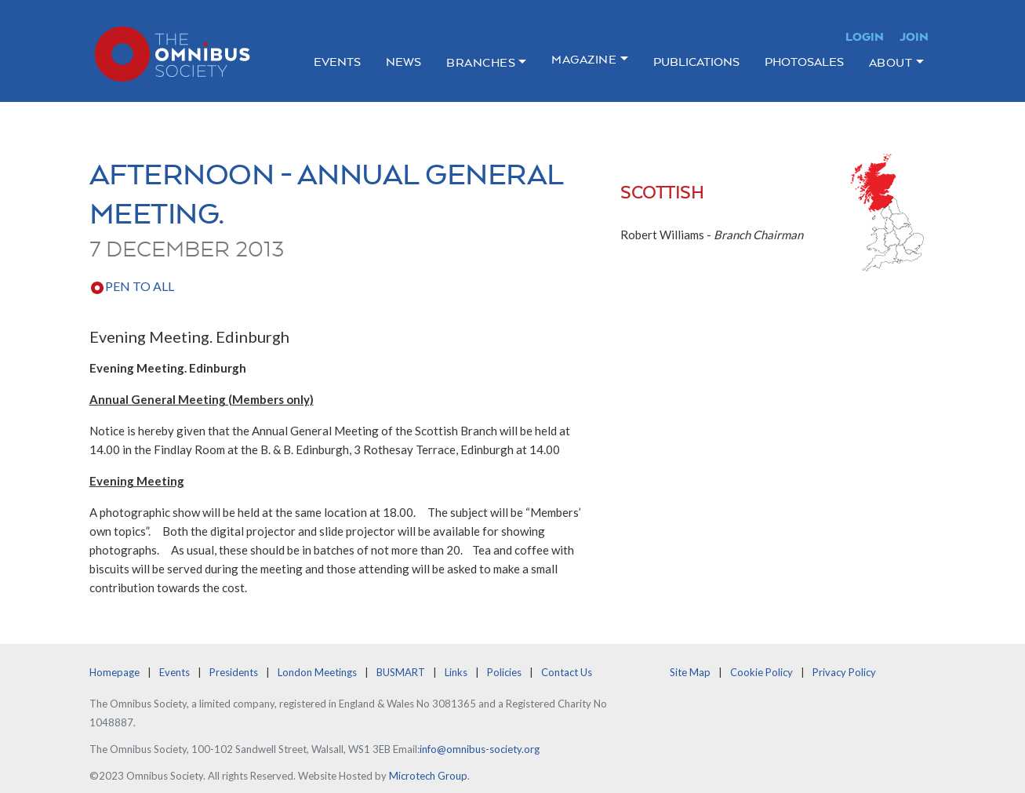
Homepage (114, 672)
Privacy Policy (844, 672)
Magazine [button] (583, 59)
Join (914, 36)
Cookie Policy (761, 672)
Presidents (233, 672)
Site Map (690, 672)
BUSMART (400, 672)
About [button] (891, 62)
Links (456, 672)
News (403, 61)
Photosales (804, 61)
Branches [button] (480, 62)
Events (337, 61)
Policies (504, 672)
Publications (696, 61)
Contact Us (566, 672)
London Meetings (317, 672)
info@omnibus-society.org (480, 749)
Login (864, 36)
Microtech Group (428, 775)
